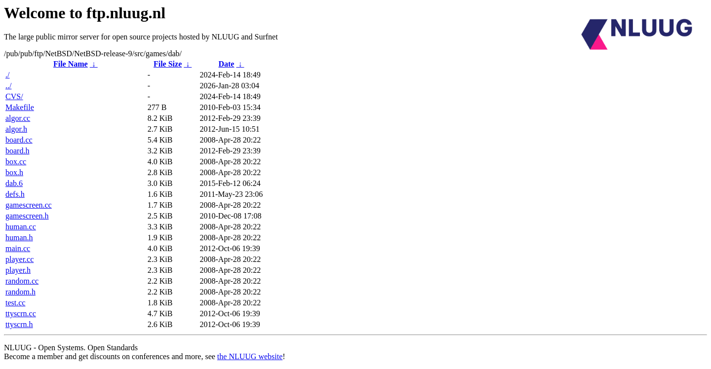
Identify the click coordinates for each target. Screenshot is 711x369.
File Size (168, 64)
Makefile (19, 107)
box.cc (15, 161)
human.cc (20, 226)
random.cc (22, 281)
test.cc (15, 302)
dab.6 (14, 183)
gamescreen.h (27, 216)
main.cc (17, 248)
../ (8, 85)
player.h (18, 270)
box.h (14, 172)
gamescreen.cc (28, 205)
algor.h (16, 129)
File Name (70, 64)
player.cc (19, 259)
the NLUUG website (249, 356)
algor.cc (17, 118)
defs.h (15, 194)
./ (7, 75)
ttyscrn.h (19, 324)
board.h (17, 151)
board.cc (19, 140)
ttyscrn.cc (20, 313)
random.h (20, 292)
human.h (19, 237)
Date (226, 64)
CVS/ (14, 96)
